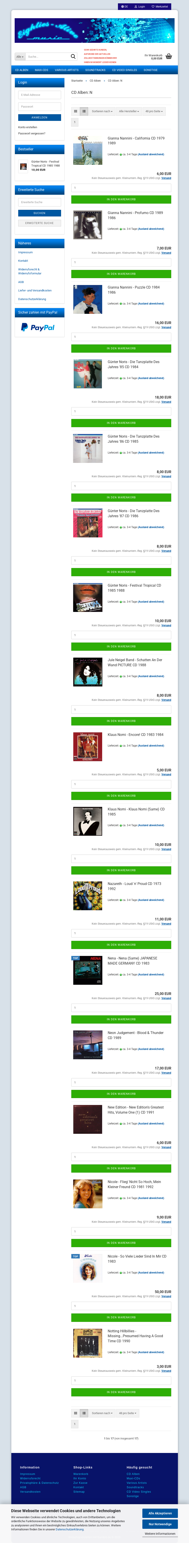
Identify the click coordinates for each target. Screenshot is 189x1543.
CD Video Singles (124, 70)
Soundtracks (95, 70)
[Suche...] (20, 57)
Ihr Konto (80, 1478)
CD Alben (21, 70)
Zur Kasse (81, 1482)
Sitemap (79, 1491)
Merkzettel (160, 6)
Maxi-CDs (41, 70)
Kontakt (23, 260)
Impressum (25, 252)
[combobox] (102, 111)
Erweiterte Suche (39, 223)
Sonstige (150, 70)
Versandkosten (30, 1491)
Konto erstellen (27, 127)
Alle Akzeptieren (160, 1513)
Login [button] (140, 6)
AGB (21, 282)
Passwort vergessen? (31, 133)
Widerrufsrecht (30, 1478)
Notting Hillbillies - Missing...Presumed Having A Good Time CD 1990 (135, 1336)
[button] (124, 6)
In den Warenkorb (121, 199)
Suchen (40, 213)
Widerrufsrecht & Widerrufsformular (29, 271)
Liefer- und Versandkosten (35, 290)
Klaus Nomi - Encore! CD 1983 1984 (135, 735)
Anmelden (40, 117)
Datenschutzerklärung (70, 1529)
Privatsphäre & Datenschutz (39, 1482)
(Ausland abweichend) (151, 154)
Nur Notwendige (160, 1524)
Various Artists (67, 70)
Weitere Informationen (160, 1533)
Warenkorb (81, 1474)
